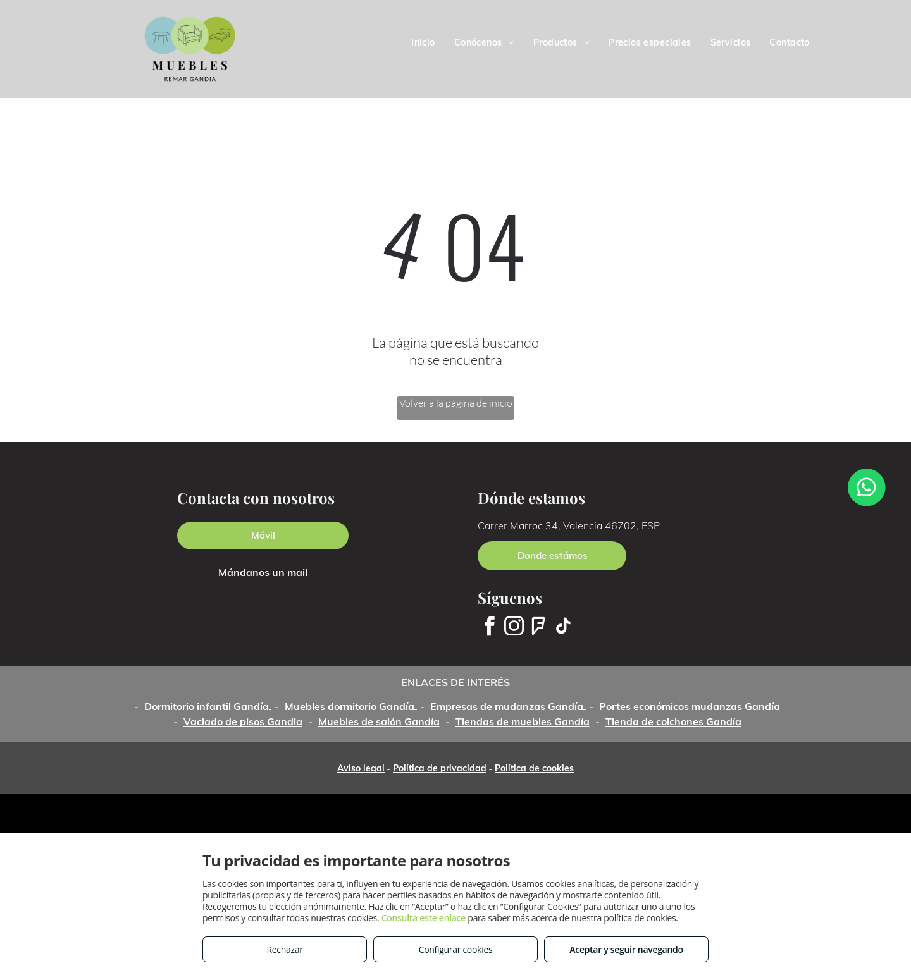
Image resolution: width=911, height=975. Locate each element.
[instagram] (513, 628)
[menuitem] (423, 42)
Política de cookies (534, 768)
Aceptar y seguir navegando (626, 949)
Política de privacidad (439, 768)
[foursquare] (538, 628)
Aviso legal (361, 768)
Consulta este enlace (423, 918)
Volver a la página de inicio (455, 402)
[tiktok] (563, 628)
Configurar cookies (456, 949)
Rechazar (284, 949)
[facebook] (489, 628)
